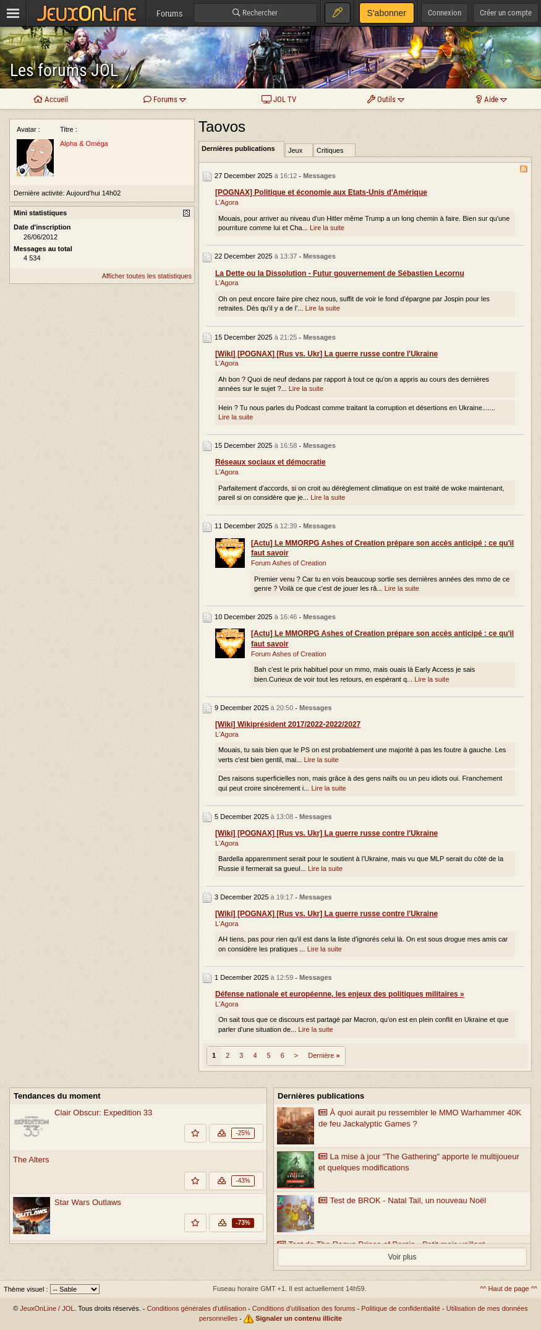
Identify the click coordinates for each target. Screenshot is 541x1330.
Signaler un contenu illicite (298, 1318)
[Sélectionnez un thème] (75, 1289)
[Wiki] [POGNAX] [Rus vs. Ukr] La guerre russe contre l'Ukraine (326, 354)
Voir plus (402, 1257)
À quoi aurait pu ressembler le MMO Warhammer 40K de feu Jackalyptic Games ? (419, 1118)
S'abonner (386, 13)
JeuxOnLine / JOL (47, 1308)
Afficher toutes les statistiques (147, 276)
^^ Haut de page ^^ (508, 1288)
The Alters (31, 1159)
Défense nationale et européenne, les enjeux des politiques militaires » (339, 994)
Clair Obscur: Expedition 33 (103, 1112)
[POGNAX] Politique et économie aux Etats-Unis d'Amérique (321, 192)
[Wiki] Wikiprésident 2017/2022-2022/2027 (287, 724)
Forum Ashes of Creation (288, 563)
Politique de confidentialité (400, 1308)
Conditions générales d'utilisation (196, 1308)
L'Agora (227, 202)
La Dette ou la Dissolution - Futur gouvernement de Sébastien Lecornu (339, 273)
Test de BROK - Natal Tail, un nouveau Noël (402, 1200)
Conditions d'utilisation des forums (304, 1308)
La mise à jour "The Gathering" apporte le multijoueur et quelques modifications (418, 1162)
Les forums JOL (64, 70)
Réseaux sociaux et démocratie (270, 462)
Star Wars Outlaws (87, 1202)
